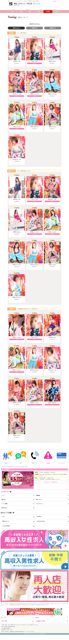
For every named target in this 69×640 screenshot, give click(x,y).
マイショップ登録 (37, 3)
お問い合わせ (4, 507)
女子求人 (41, 9)
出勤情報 (38, 495)
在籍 (30, 11)
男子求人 (54, 9)
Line (3, 516)
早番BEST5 (34, 28)
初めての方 (28, 9)
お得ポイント (14, 9)
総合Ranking (16, 28)
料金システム (39, 499)
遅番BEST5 (53, 28)
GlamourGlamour (41, 521)
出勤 (21, 11)
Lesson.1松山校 (6, 525)
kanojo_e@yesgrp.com (9, 626)
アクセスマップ (39, 503)
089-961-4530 (7, 628)
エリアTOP (4, 621)
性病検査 (37, 617)
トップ (11, 11)
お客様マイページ (56, 1)
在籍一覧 (3, 499)
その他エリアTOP (40, 621)
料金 (39, 11)
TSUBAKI (39, 516)
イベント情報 (4, 503)
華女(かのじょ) (5, 521)
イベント (48, 11)
